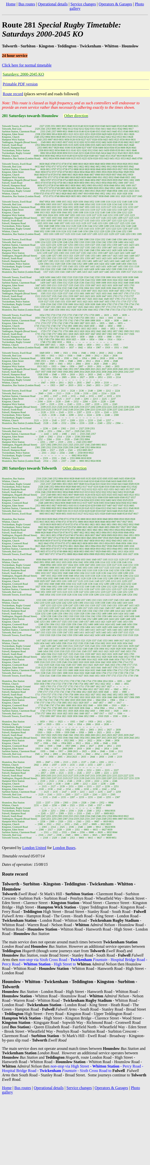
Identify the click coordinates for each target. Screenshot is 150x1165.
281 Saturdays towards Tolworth (29, 468)
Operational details (53, 4)
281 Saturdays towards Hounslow (30, 116)
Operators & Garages (115, 4)
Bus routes (26, 4)
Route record (13, 94)
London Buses (64, 848)
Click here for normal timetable (27, 65)
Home (10, 4)
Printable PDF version (20, 84)
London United (34, 848)
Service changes (83, 4)
